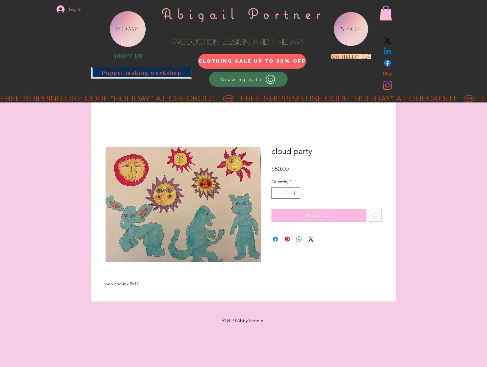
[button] (386, 13)
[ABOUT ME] (127, 56)
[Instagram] (387, 85)
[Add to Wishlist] (375, 215)
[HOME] (128, 29)
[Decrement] (276, 193)
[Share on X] (311, 239)
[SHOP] (351, 29)
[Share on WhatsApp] (299, 239)
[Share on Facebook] (275, 239)
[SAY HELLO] (351, 56)
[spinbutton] (285, 193)
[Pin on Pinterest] (287, 239)
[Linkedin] (387, 51)
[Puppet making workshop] (141, 73)
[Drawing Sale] (248, 79)
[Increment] (295, 193)
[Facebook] (387, 62)
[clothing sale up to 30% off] (252, 61)
